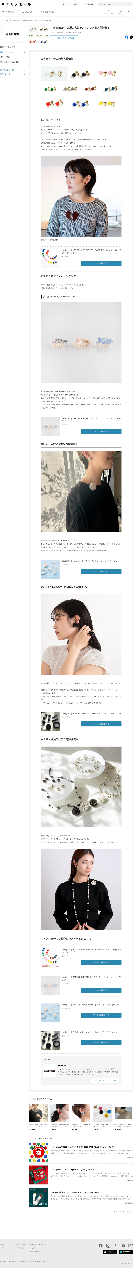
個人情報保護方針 (22, 1261)
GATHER (62, 1065)
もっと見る (91, 1074)
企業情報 (3, 1261)
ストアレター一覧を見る (124, 1212)
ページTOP (68, 1231)
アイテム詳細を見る (101, 263)
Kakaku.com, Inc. (127, 1263)
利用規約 (11, 1261)
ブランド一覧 (20, 1245)
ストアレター (15, 20)
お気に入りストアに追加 (66, 38)
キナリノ (3, 1248)
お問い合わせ (5, 74)
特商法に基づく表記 (7, 70)
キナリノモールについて (38, 1245)
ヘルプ (32, 1248)
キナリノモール (5, 20)
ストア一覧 (19, 1248)
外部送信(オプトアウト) (38, 1261)
